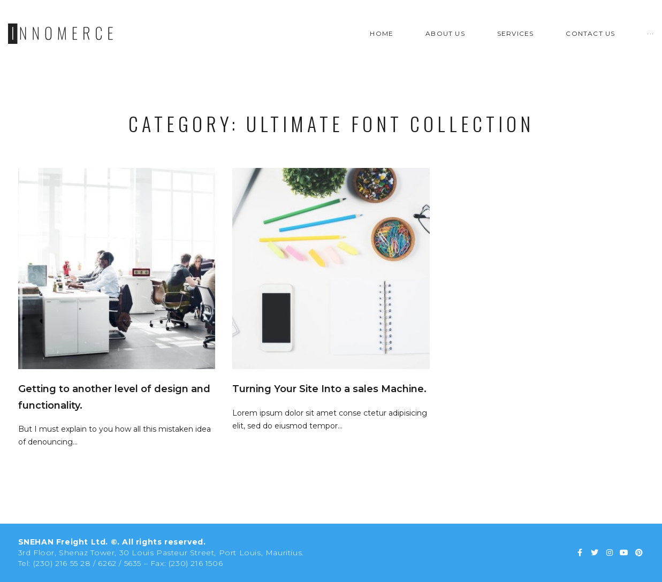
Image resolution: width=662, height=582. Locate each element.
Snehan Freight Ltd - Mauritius (331, 289)
